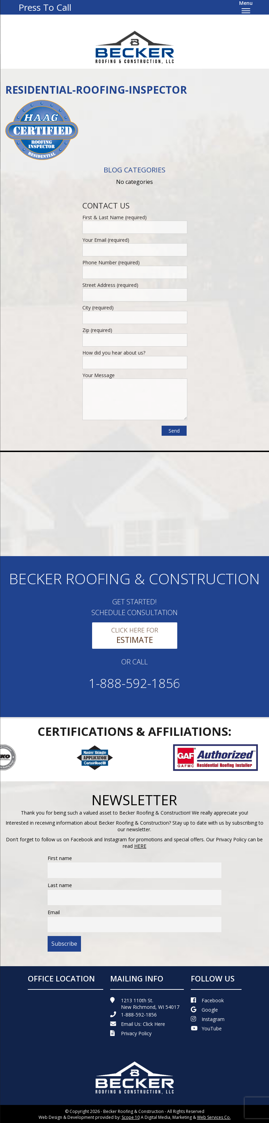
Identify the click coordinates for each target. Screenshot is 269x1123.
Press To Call (44, 7)
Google (204, 1009)
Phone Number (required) (111, 262)
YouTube (206, 1028)
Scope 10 (131, 1117)
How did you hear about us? (113, 352)
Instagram (208, 1019)
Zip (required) (97, 330)
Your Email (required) (105, 240)
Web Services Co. (214, 1117)
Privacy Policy (131, 1033)
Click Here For (134, 635)
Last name (60, 885)
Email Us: (137, 1024)
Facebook (207, 1000)
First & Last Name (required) (114, 217)
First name (60, 858)
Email (54, 912)
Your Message (98, 375)
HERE (140, 846)
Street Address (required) (110, 285)
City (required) (98, 307)
